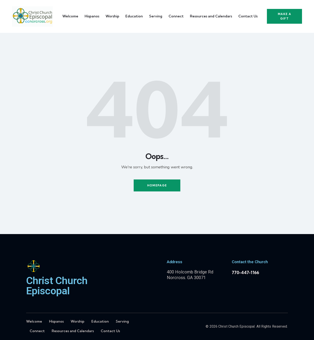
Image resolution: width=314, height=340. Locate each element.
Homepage (157, 185)
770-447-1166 (245, 272)
